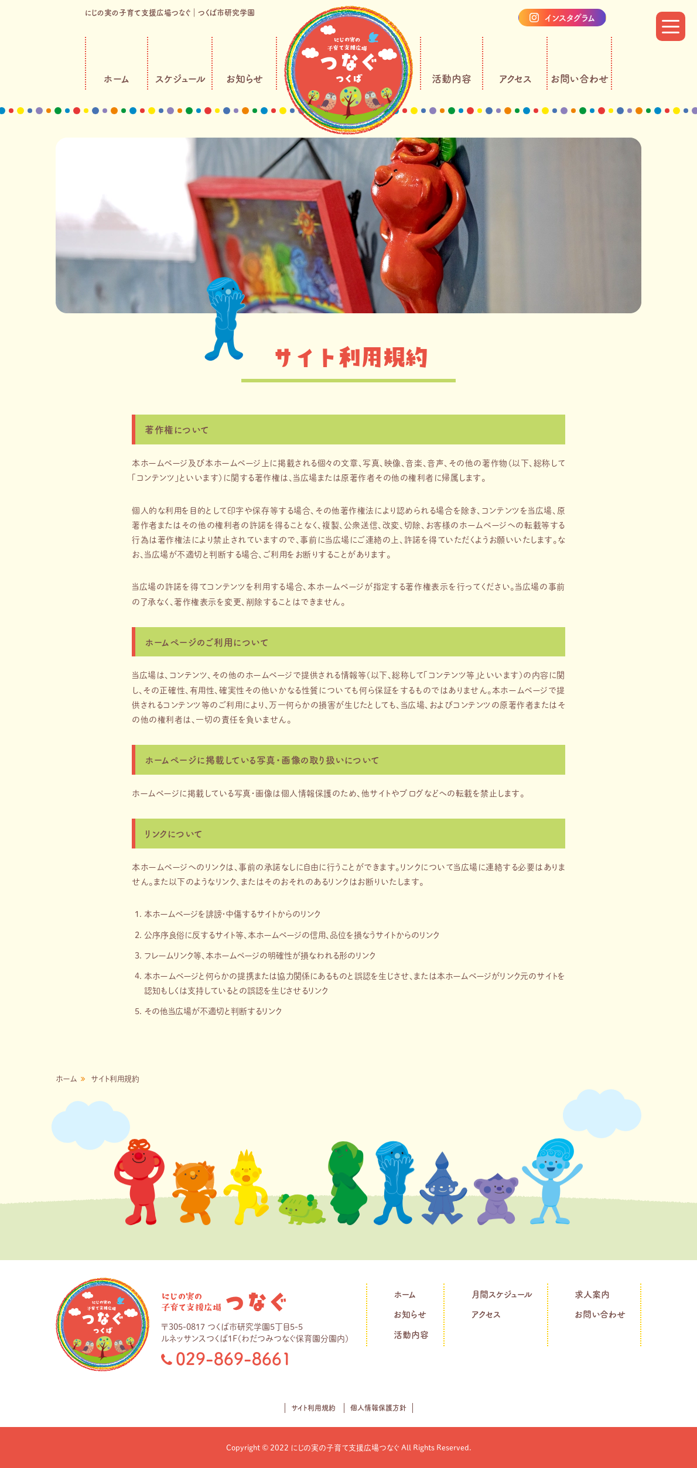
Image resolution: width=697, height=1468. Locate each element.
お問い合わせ (580, 79)
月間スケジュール (502, 1294)
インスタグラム (570, 17)
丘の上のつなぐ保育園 (223, 1302)
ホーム (116, 79)
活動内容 (452, 79)
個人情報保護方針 (378, 1407)
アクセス (515, 79)
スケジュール (180, 79)
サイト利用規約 (313, 1407)
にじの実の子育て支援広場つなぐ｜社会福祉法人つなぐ (348, 70)
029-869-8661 (234, 1358)
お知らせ (244, 79)
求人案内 (592, 1294)
